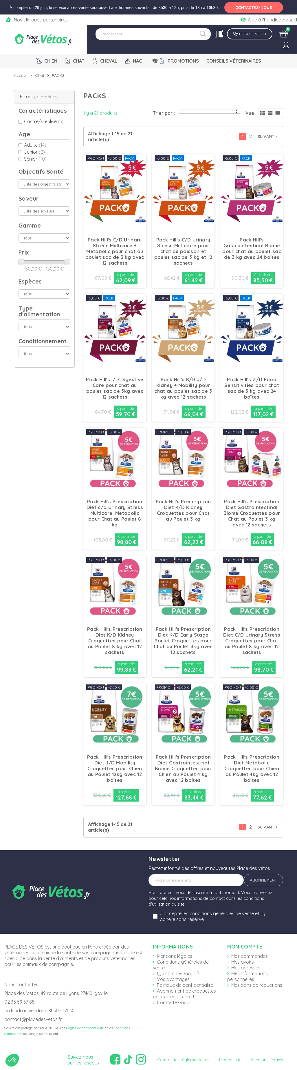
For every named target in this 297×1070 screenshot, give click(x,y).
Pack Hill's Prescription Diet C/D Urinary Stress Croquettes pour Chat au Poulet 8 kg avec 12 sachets (251, 640)
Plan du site (230, 1059)
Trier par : (164, 113)
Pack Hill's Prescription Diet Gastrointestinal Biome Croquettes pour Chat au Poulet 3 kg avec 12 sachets (251, 513)
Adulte (35, 145)
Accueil (21, 75)
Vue (249, 113)
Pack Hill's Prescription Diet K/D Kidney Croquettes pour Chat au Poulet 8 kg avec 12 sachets (114, 640)
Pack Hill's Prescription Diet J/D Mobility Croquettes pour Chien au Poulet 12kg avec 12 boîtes (114, 768)
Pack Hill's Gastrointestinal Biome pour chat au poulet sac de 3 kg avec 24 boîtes (251, 248)
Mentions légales (174, 956)
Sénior (35, 159)
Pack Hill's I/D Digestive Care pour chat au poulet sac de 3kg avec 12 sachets (114, 388)
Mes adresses (246, 968)
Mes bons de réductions (256, 985)
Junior (34, 152)
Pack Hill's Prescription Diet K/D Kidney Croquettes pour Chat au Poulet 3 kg (183, 510)
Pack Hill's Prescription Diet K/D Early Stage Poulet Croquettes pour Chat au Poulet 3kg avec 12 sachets (183, 640)
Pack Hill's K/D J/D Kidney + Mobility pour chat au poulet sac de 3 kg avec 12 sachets (183, 388)
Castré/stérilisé (44, 121)
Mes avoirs (242, 962)
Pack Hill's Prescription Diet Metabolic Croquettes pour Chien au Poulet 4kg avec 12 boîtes (251, 768)
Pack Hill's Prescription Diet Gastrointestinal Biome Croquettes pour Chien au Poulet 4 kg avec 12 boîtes (183, 768)
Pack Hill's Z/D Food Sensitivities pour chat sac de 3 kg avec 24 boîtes (251, 388)
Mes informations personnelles (247, 976)
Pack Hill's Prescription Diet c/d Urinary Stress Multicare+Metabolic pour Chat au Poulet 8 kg (115, 513)
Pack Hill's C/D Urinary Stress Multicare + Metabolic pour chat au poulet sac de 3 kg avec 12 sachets (114, 251)
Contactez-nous (174, 1002)
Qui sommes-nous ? (178, 973)
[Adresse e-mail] (196, 880)
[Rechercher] (153, 34)
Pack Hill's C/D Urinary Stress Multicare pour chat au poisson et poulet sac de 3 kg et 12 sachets (183, 251)
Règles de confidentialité (85, 1028)
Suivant (268, 136)
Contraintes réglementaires (183, 1059)
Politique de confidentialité (185, 985)
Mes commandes (249, 956)
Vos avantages (173, 979)
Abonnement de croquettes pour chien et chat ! (184, 994)
